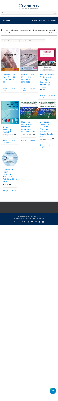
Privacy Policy (25, 218)
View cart (54, 32)
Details (15, 88)
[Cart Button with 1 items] (53, 391)
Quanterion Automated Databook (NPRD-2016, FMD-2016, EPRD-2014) (10, 175)
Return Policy (34, 218)
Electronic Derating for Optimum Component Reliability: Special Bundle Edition (46, 129)
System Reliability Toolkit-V (7, 129)
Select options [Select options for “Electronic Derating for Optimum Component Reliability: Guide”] (25, 141)
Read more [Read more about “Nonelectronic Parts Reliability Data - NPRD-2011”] (5, 89)
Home (33, 20)
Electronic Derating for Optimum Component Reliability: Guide (28, 127)
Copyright (17, 218)
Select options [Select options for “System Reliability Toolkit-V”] (6, 141)
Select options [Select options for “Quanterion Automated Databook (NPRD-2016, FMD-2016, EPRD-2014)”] (6, 191)
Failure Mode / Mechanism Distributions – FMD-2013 (27, 78)
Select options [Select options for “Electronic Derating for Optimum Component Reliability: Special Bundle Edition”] (44, 146)
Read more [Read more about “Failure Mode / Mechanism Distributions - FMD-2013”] (24, 89)
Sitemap (41, 218)
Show (30, 41)
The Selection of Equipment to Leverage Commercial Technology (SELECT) (47, 80)
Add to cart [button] (44, 96)
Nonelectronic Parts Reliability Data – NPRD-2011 (9, 78)
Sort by (6, 41)
